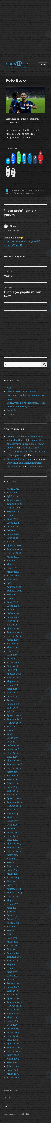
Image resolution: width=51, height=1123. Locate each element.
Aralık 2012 (13, 919)
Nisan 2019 (13, 643)
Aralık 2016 (13, 745)
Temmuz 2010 (14, 1002)
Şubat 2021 (12, 568)
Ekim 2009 (12, 1036)
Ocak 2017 (12, 741)
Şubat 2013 (12, 911)
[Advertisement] (25, 31)
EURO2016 (39, 190)
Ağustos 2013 (14, 889)
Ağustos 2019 (14, 628)
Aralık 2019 (13, 613)
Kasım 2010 (13, 987)
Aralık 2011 (12, 941)
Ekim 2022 (12, 492)
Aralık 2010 (13, 983)
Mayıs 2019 (13, 639)
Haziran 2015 (14, 805)
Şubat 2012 (12, 934)
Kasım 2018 (13, 662)
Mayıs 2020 (13, 594)
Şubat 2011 (12, 975)
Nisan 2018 (12, 685)
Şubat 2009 (13, 1066)
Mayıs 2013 (12, 900)
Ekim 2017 (12, 707)
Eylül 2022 (12, 496)
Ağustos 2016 (14, 760)
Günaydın (12, 410)
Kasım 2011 (13, 945)
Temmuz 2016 (14, 764)
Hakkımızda (10, 1090)
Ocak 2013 (12, 915)
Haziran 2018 (14, 677)
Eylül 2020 (12, 583)
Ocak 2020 (12, 609)
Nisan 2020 (13, 598)
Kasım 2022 (13, 488)
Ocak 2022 (12, 526)
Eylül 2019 (12, 624)
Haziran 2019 (14, 636)
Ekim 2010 (12, 990)
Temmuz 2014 (14, 847)
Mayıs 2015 (13, 809)
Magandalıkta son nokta (20, 459)
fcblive (9, 193)
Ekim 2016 (12, 753)
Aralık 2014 (13, 828)
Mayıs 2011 (12, 964)
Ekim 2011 (12, 949)
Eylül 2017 (12, 711)
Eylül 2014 (12, 839)
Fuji (27, 118)
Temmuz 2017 (14, 719)
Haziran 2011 (13, 960)
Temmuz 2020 (14, 590)
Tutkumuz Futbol (36, 466)
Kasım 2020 (13, 575)
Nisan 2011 (12, 968)
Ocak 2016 (12, 787)
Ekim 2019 (12, 621)
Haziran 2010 (14, 1006)
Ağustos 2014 (14, 843)
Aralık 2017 (12, 700)
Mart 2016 (12, 779)
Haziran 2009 (14, 1051)
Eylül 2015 (12, 794)
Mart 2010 (12, 1017)
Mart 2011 (12, 972)
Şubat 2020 (13, 605)
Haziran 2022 (14, 507)
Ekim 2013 (12, 881)
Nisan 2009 (13, 1058)
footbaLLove (9, 1114)
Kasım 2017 (13, 704)
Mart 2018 (12, 688)
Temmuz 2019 (14, 632)
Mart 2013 (12, 907)
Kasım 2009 (13, 1032)
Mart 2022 (12, 519)
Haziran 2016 (14, 768)
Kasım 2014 (13, 832)
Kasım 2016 (13, 749)
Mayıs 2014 (13, 855)
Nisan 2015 (12, 813)
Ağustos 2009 (14, 1043)
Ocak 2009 (12, 1070)
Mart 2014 (12, 862)
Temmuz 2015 (14, 802)
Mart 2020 (12, 602)
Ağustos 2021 (14, 545)
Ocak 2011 (12, 979)
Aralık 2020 (13, 571)
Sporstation (37, 440)
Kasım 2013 (13, 877)
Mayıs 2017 (12, 726)
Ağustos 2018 (14, 673)
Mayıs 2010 (13, 1009)
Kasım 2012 (13, 922)
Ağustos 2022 (14, 500)
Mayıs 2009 (13, 1055)
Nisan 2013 (12, 904)
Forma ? (11, 414)
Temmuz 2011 (14, 956)
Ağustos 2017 (14, 715)
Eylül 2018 (12, 670)
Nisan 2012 (12, 926)
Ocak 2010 (12, 1024)
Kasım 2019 (13, 617)
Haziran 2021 (14, 553)
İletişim (8, 1097)
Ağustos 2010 (14, 998)
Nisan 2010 (12, 1013)
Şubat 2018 (12, 692)
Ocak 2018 (12, 696)
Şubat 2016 (13, 783)
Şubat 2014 (12, 866)
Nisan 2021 (12, 560)
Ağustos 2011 (14, 953)
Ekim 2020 (12, 579)
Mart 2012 (12, 930)
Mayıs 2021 (13, 556)
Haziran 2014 (14, 851)
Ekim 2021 (12, 537)
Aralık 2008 (13, 1073)
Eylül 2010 (12, 994)
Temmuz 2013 (14, 892)
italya (22, 193)
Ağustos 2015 (14, 798)
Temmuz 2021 (14, 549)
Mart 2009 (12, 1062)
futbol (16, 193)
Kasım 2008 (13, 1077)
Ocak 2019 (12, 654)
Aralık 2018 (13, 658)
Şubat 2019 (13, 651)
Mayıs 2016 (13, 772)
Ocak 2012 (12, 938)
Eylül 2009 (12, 1039)
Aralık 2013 (12, 873)
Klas (9, 387)
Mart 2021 (12, 564)
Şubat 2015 (12, 821)
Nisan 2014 (12, 858)
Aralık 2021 (13, 530)
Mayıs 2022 (13, 511)
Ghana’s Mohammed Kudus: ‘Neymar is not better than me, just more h (26, 395)
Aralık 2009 (13, 1028)
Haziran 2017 (14, 722)
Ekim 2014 (12, 836)
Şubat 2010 (12, 1021)
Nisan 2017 (12, 730)
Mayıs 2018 (13, 681)
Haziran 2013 (14, 896)
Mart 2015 (12, 817)
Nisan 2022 (13, 515)
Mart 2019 (12, 647)
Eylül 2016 (12, 756)
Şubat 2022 (13, 522)
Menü (43, 65)
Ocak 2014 (12, 870)
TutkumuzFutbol (30, 447)
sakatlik (29, 193)
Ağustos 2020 (14, 587)
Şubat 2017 (12, 738)
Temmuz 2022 (14, 504)
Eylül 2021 (12, 541)
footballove (14, 190)
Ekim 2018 (12, 666)
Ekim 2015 (12, 790)
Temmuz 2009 (14, 1047)
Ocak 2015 (12, 824)
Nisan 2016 (13, 775)
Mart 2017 (12, 734)
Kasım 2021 (13, 534)
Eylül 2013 (12, 885)
